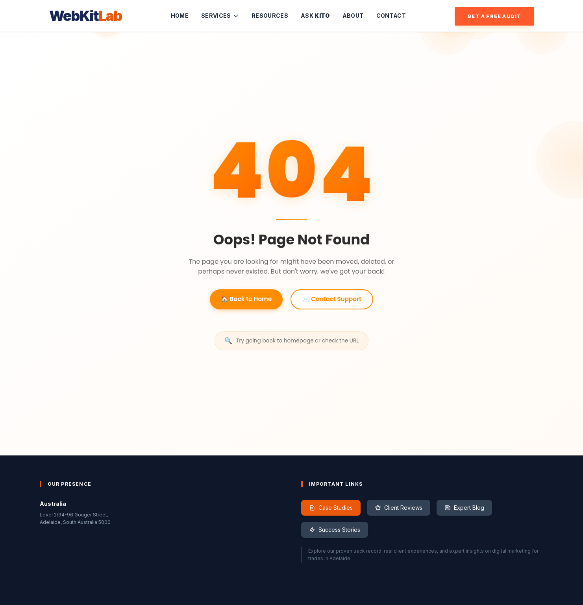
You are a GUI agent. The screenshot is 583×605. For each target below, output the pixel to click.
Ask (315, 15)
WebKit (85, 16)
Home (180, 15)
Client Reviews (398, 507)
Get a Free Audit (494, 16)
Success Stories (334, 529)
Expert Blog (464, 507)
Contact (391, 15)
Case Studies (331, 507)
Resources (270, 15)
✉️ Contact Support (331, 300)
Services (220, 15)
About (353, 15)
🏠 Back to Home (246, 300)
